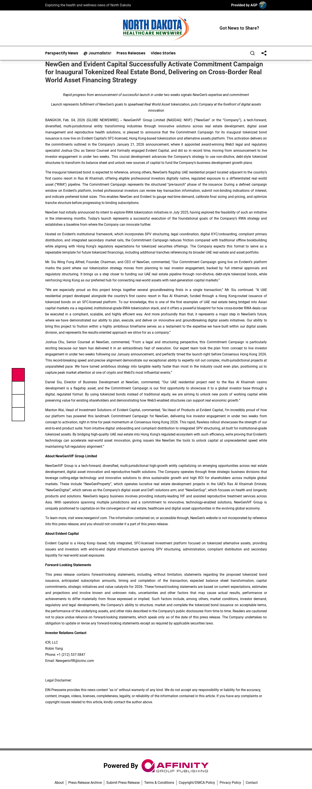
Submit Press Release (123, 783)
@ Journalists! (97, 53)
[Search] (252, 53)
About (59, 783)
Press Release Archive (85, 783)
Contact (252, 783)
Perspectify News (61, 53)
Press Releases (131, 53)
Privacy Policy (230, 783)
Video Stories (163, 53)
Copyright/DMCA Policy (197, 783)
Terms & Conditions (159, 783)
